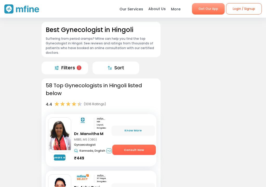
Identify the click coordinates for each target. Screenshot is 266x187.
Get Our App (208, 8)
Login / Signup (244, 8)
